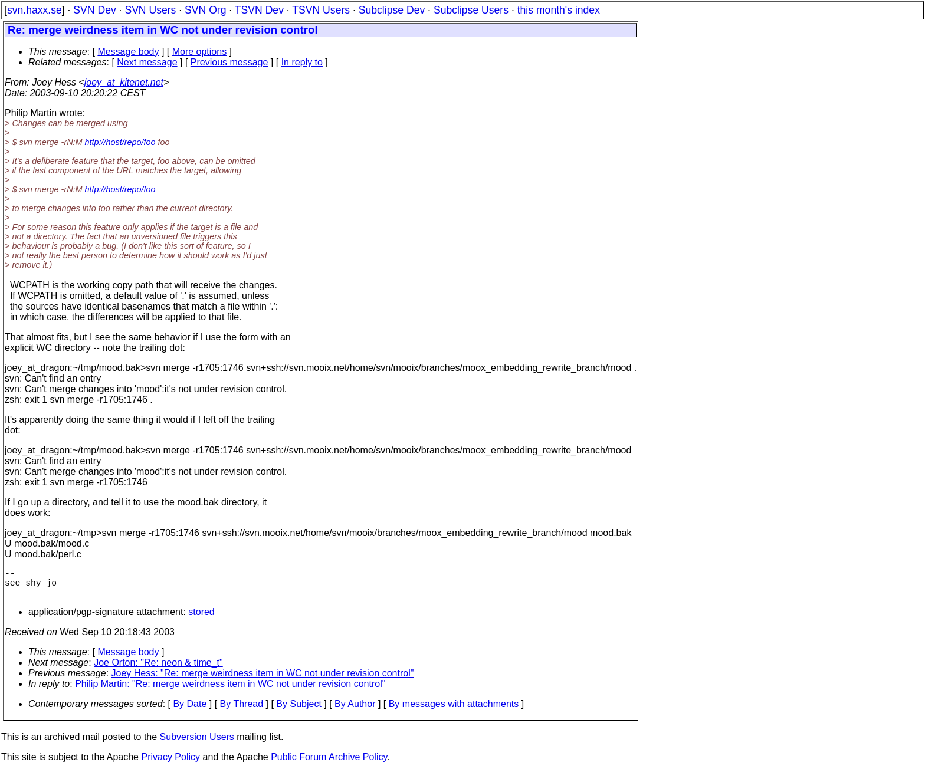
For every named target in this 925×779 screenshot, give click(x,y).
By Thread (242, 711)
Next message (147, 62)
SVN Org (205, 10)
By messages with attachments (454, 711)
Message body (128, 52)
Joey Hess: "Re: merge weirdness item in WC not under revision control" (262, 680)
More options (199, 52)
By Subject (298, 711)
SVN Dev (94, 10)
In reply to (302, 62)
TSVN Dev (259, 10)
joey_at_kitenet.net (123, 82)
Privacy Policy (170, 764)
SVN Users (150, 10)
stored (201, 619)
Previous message (229, 62)
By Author (354, 711)
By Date (189, 711)
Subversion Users (197, 744)
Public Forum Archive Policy (329, 764)
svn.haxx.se (34, 10)
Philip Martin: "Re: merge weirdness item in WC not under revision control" (230, 691)
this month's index (558, 10)
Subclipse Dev (392, 10)
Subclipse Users (471, 10)
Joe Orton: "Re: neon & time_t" (158, 670)
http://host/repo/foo (120, 142)
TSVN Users (321, 10)
